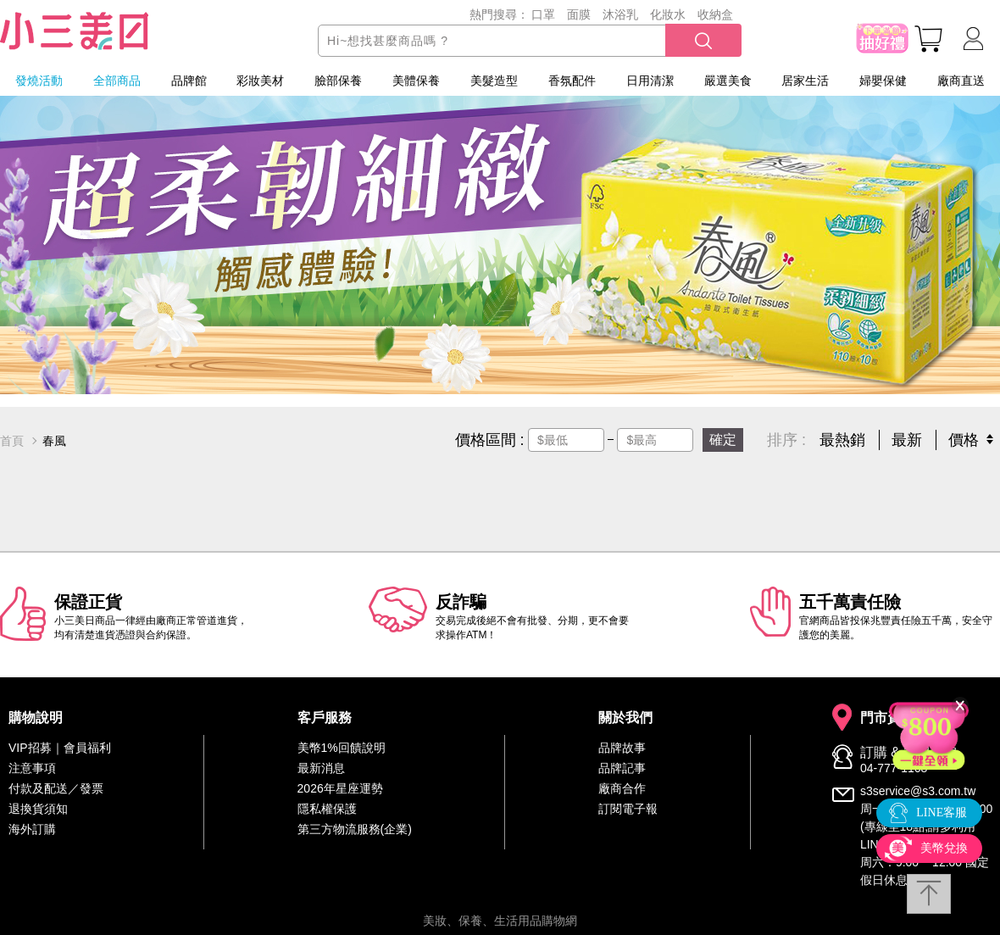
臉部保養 (338, 80)
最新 (907, 439)
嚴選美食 (728, 80)
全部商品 (117, 80)
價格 (963, 439)
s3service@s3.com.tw (917, 791)
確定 (722, 439)
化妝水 (668, 14)
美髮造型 (494, 80)
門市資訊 (887, 718)
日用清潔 (650, 80)
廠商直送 (961, 80)
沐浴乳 (620, 14)
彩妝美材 (260, 80)
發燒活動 (39, 80)
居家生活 (805, 80)
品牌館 (189, 80)
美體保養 (416, 80)
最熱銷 (842, 439)
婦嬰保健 (883, 80)
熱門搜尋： (499, 14)
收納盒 (715, 14)
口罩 (543, 14)
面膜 (579, 14)
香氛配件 (572, 80)
